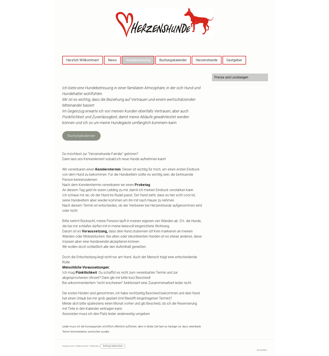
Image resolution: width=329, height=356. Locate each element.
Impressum (68, 346)
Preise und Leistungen (231, 77)
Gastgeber (234, 60)
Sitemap (94, 346)
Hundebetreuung (138, 60)
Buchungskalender (173, 60)
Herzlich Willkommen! (82, 60)
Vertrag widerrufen (113, 346)
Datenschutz (82, 346)
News (112, 60)
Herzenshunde (207, 60)
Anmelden (262, 350)
